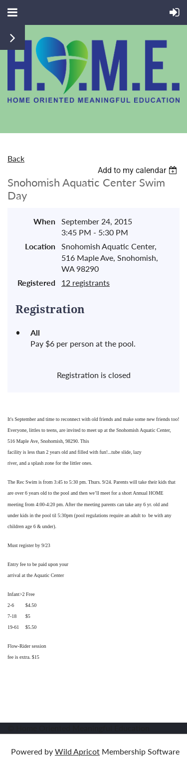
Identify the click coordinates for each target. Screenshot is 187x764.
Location (40, 246)
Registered (36, 282)
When (44, 221)
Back (15, 158)
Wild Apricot (77, 751)
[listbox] (139, 170)
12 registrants (85, 282)
